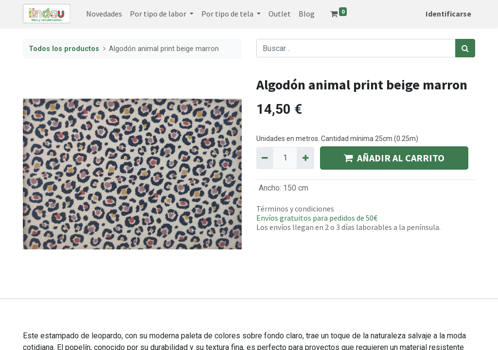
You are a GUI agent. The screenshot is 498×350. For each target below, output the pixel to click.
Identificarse (448, 13)
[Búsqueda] (465, 48)
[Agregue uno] (305, 158)
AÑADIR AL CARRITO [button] (394, 158)
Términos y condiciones (295, 208)
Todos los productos (64, 49)
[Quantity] (285, 158)
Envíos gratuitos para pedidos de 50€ (316, 218)
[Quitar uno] (264, 158)
